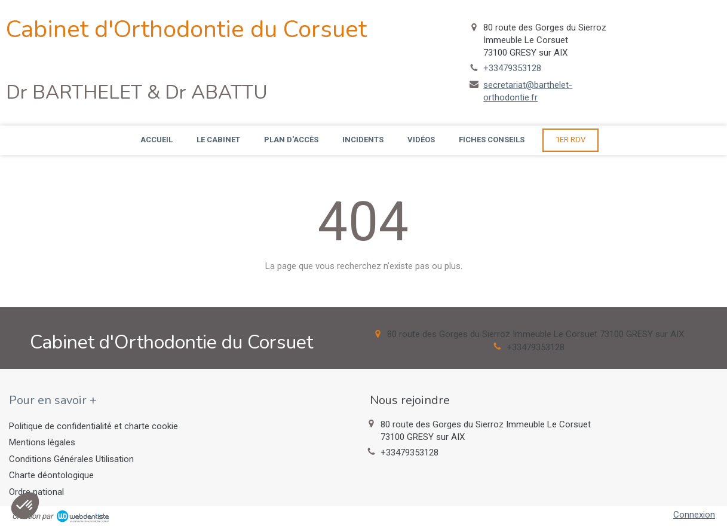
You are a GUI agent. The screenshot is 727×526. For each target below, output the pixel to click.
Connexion (694, 514)
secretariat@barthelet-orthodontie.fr (527, 91)
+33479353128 (512, 68)
